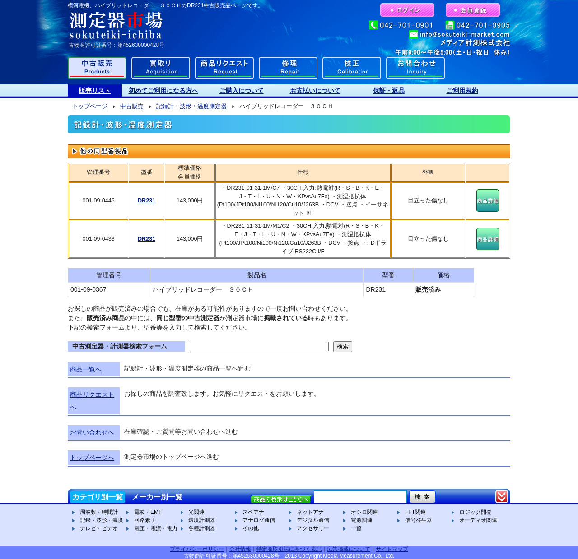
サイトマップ (392, 549)
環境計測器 (201, 520)
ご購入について (241, 90)
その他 (250, 528)
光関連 (196, 512)
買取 (160, 68)
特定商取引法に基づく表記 (289, 549)
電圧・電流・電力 (155, 528)
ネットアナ (310, 512)
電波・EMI (147, 512)
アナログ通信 (258, 520)
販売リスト (95, 90)
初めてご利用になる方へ (163, 90)
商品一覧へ (86, 369)
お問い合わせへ (92, 432)
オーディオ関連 (478, 520)
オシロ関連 (364, 512)
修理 (288, 68)
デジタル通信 (313, 520)
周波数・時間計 (99, 512)
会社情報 (240, 549)
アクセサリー (313, 528)
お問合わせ (415, 68)
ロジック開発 (475, 512)
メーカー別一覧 (157, 497)
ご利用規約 (462, 90)
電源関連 (362, 520)
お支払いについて (315, 90)
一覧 (356, 528)
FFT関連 (415, 512)
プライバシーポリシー (197, 549)
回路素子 (145, 520)
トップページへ (92, 457)
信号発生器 (418, 520)
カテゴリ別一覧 (97, 497)
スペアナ (253, 512)
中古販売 (97, 68)
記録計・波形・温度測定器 (191, 106)
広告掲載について (348, 549)
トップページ (89, 106)
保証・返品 (389, 90)
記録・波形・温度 (101, 520)
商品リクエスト (224, 68)
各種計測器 (201, 528)
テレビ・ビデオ (99, 528)
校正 (351, 68)
